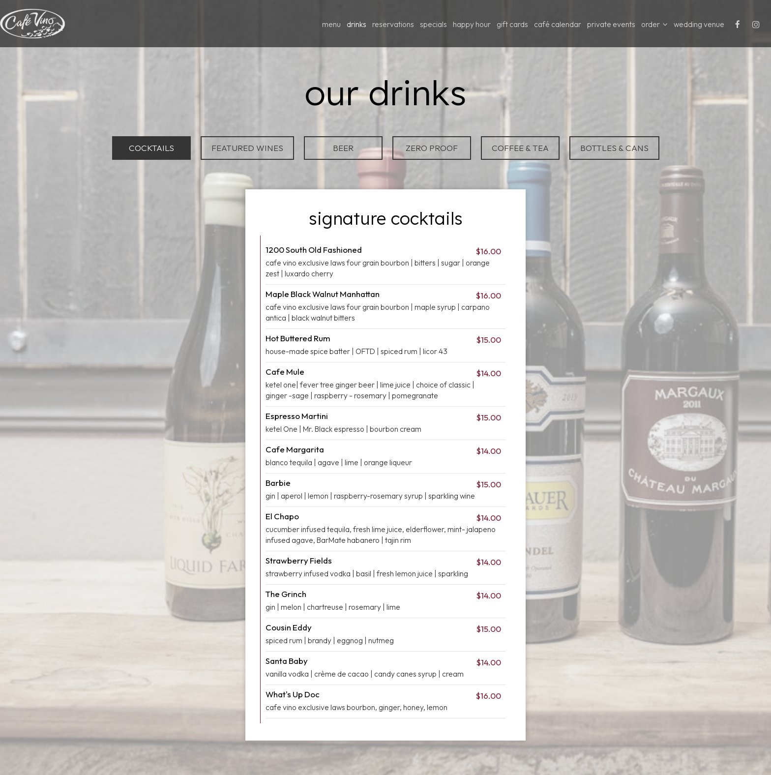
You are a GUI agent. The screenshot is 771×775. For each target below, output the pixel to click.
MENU (331, 24)
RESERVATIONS (393, 24)
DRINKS (356, 24)
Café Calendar (557, 24)
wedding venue (699, 24)
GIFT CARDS (512, 24)
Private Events (611, 24)
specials (433, 24)
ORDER (654, 24)
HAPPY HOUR (472, 24)
